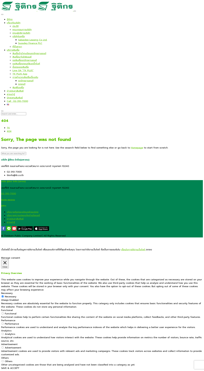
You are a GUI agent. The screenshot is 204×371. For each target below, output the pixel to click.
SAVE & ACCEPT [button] (10, 368)
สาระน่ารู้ (11, 222)
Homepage (137, 147)
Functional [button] (7, 310)
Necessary (10, 296)
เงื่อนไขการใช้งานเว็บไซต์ (133, 249)
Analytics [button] (6, 330)
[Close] (2, 14)
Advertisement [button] (9, 344)
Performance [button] (8, 320)
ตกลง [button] (149, 249)
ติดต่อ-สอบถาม (8, 199)
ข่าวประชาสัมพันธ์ (15, 219)
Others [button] (5, 358)
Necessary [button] (7, 293)
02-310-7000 (8, 193)
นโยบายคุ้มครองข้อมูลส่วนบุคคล (22, 212)
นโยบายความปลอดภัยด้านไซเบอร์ (23, 215)
